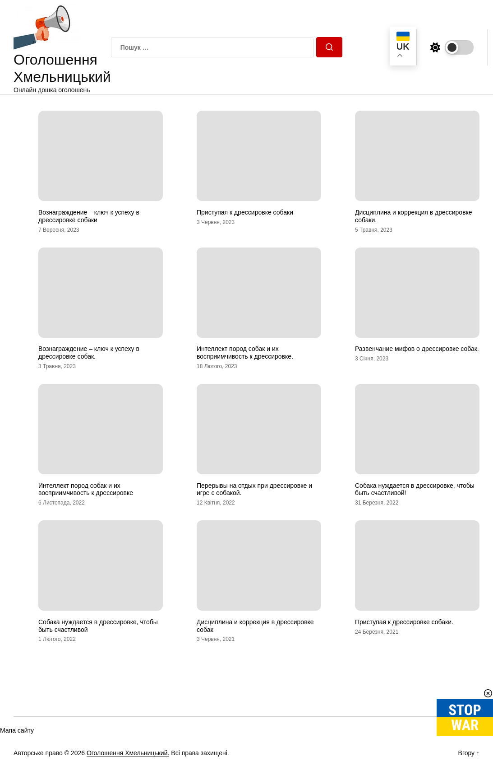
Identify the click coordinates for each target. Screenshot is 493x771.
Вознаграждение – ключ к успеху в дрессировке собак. (88, 352)
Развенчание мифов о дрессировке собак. (417, 348)
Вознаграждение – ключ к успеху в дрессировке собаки (88, 216)
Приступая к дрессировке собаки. (404, 622)
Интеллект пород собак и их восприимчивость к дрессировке (85, 489)
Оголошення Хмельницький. (128, 753)
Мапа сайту (17, 730)
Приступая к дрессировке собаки (245, 212)
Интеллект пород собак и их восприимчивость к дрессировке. (245, 352)
